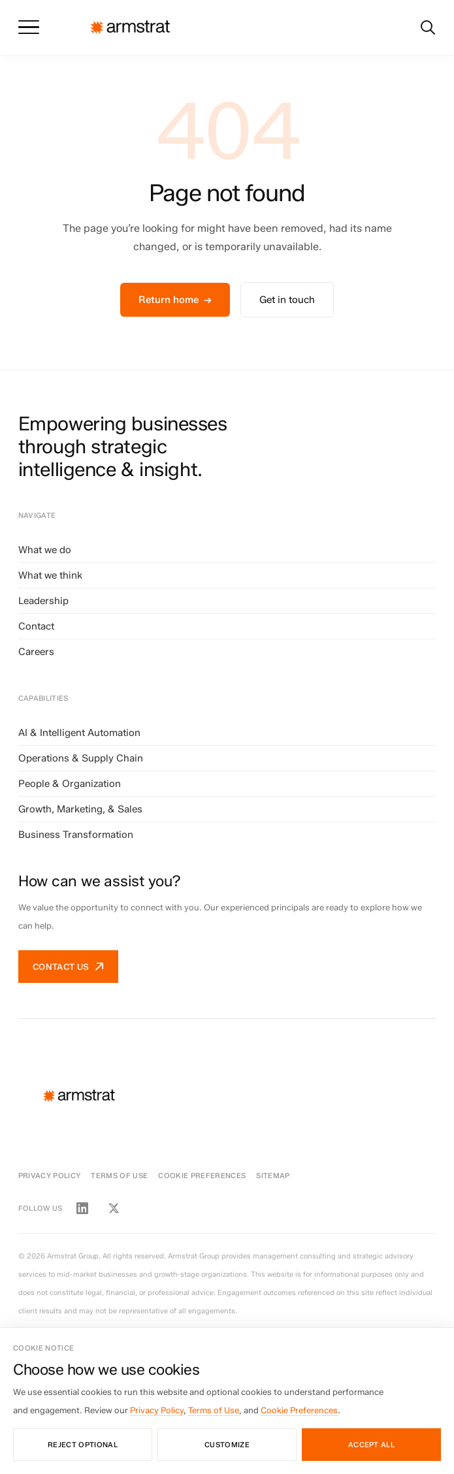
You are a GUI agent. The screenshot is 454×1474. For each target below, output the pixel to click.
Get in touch (287, 300)
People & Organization (69, 784)
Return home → (175, 300)
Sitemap (272, 1175)
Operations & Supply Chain (80, 758)
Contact (36, 626)
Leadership (43, 601)
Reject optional (83, 1444)
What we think (50, 575)
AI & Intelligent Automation (79, 733)
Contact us (68, 966)
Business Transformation (75, 835)
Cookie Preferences (202, 1175)
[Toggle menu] (28, 27)
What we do (44, 550)
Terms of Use (119, 1175)
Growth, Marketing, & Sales (80, 809)
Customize (227, 1444)
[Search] (428, 27)
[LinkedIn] (82, 1208)
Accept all (371, 1444)
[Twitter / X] (113, 1208)
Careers (36, 652)
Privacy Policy (49, 1175)
